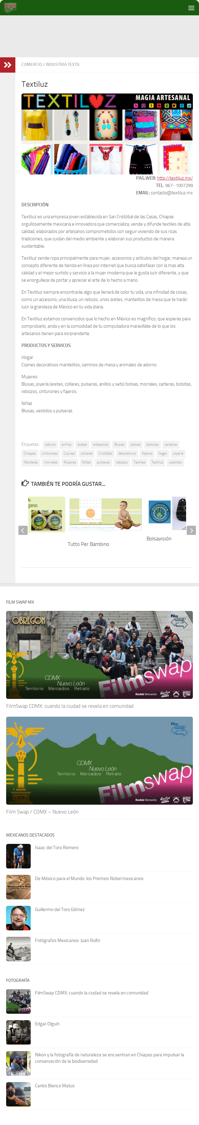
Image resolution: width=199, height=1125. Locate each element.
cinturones (50, 453)
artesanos (100, 444)
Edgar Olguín (47, 1024)
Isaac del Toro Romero (57, 847)
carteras (171, 444)
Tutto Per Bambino (88, 544)
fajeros (147, 453)
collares (87, 453)
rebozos (122, 462)
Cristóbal (105, 453)
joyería (178, 453)
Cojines (69, 453)
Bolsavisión (158, 539)
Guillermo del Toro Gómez (60, 909)
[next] (191, 530)
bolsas (136, 444)
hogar (162, 453)
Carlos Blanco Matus (55, 1086)
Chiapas (30, 453)
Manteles (31, 462)
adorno (50, 444)
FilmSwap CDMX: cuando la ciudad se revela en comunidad (70, 706)
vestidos (175, 462)
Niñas (86, 462)
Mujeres (70, 462)
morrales (51, 462)
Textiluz (157, 462)
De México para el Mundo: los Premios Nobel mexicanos (89, 878)
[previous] (23, 530)
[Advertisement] (102, 64)
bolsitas (152, 444)
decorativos (127, 453)
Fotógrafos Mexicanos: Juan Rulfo (67, 940)
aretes (82, 444)
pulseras (103, 462)
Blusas (119, 444)
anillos (66, 444)
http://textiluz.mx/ (175, 178)
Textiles (140, 462)
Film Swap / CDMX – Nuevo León (42, 812)
